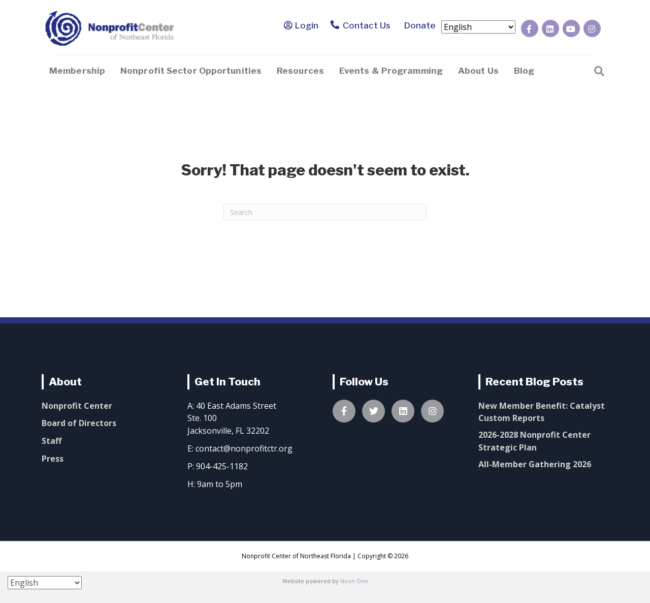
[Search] (599, 70)
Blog (524, 71)
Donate (418, 25)
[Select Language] (478, 27)
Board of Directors (79, 423)
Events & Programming (391, 71)
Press (52, 458)
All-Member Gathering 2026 (534, 464)
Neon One (354, 581)
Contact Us (361, 26)
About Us (478, 71)
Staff (51, 440)
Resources (300, 71)
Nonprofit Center (77, 405)
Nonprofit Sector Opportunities (191, 71)
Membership (77, 71)
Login (306, 25)
